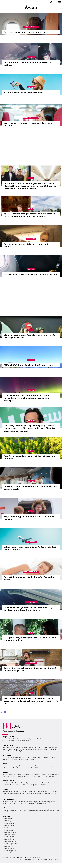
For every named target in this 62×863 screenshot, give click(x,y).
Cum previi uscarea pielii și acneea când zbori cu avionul (27, 245)
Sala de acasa (42, 785)
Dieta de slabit (7, 785)
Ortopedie (44, 776)
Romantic (12, 739)
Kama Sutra (50, 739)
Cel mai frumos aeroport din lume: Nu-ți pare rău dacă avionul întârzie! (30, 548)
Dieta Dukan (15, 783)
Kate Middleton (18, 747)
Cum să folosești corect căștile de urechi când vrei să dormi (29, 578)
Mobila (29, 802)
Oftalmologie (22, 776)
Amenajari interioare (20, 802)
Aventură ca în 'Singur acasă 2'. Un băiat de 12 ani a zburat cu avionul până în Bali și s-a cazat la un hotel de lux (31, 701)
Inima (14, 774)
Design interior (51, 802)
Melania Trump (53, 749)
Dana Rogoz (9, 749)
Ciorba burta (50, 793)
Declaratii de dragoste (22, 741)
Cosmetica (31, 239)
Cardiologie (14, 776)
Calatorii (31, 360)
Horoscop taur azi (8, 836)
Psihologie (20, 774)
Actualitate (6, 808)
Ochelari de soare (22, 768)
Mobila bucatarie (7, 802)
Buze (50, 757)
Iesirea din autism (34, 810)
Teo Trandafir (46, 747)
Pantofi (42, 766)
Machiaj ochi (6, 759)
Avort (29, 776)
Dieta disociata (16, 785)
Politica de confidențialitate (27, 859)
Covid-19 (5, 812)
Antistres (31, 87)
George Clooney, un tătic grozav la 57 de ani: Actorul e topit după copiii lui (30, 639)
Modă (4, 764)
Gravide (27, 803)
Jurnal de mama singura (16, 803)
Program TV (6, 751)
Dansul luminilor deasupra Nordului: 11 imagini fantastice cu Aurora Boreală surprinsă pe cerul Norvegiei (27, 398)
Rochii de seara (11, 766)
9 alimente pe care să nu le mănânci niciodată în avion (30, 274)
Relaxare (22, 783)
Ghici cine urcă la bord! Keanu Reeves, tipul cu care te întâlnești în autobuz (29, 336)
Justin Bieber (44, 749)
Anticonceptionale (53, 774)
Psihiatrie (51, 776)
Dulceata (39, 791)
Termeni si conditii (42, 859)
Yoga (27, 783)
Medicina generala (31, 27)
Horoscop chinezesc (8, 825)
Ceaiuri (10, 774)
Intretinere (32, 783)
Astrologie (5, 827)
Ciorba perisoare (33, 793)
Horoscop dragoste (8, 824)
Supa (34, 791)
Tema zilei (25, 810)
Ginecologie (27, 774)
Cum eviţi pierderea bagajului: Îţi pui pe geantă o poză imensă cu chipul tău (30, 669)
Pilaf (26, 793)
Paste (10, 791)
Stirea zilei (18, 810)
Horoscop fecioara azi (9, 834)
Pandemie (12, 812)
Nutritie (31, 269)
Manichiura (38, 757)
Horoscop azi (6, 822)
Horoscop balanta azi (9, 848)
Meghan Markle (7, 747)
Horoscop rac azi (7, 831)
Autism (43, 803)
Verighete (13, 768)
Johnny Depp (38, 747)
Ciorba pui (42, 793)
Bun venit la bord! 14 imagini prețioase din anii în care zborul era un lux (30, 487)
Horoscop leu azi (7, 846)
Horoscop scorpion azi (9, 839)
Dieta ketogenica (32, 785)
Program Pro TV (15, 751)
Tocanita (45, 791)
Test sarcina (6, 776)
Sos (22, 791)
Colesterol (44, 774)
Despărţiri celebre (46, 810)
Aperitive (10, 793)
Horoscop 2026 (7, 818)
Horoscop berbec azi (9, 850)
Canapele (35, 802)
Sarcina (4, 774)
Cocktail (51, 791)
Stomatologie (36, 774)
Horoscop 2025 (7, 820)
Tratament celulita (17, 759)
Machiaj (28, 757)
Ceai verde (34, 776)
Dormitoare (42, 802)
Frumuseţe (6, 755)
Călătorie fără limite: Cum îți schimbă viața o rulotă (29, 365)
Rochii (7, 757)
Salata (26, 791)
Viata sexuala (19, 739)
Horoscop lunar (7, 829)
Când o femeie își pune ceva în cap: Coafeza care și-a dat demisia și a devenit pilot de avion (29, 608)
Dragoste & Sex (8, 737)
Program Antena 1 (27, 751)
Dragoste (5, 739)
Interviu (11, 810)
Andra (26, 749)
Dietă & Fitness (8, 781)
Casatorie (40, 739)
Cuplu (30, 739)
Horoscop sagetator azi (9, 841)
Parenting (5, 803)
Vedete (31, 178)
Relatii (26, 739)
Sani (33, 757)
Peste (19, 791)
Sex (45, 739)
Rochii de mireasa (22, 766)
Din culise (31, 57)
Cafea (30, 791)
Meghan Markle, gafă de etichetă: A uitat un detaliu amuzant (29, 517)
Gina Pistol (36, 749)
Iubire (35, 739)
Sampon (45, 757)
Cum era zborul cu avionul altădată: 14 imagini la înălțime (27, 63)
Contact (57, 859)
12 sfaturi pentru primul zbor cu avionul (23, 92)
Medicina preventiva (31, 117)
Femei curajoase (35, 803)
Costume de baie (34, 766)
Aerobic (39, 783)
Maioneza (21, 793)
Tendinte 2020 (33, 768)
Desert (15, 793)
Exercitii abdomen (48, 783)
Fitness (8, 783)
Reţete (5, 789)
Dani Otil (16, 749)
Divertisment (31, 541)
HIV (39, 776)
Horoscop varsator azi (9, 843)
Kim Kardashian (28, 747)
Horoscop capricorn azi (9, 838)
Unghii (12, 757)
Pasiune (31, 451)
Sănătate (5, 772)
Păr (3, 757)
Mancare (5, 791)
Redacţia (51, 859)
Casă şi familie (8, 799)
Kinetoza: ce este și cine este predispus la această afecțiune (28, 124)
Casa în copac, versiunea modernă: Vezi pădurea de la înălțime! (30, 457)
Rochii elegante (50, 766)
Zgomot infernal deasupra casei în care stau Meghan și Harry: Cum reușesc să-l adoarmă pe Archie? (30, 215)
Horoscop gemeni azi (9, 832)
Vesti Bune (55, 810)
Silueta (24, 785)
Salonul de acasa (28, 759)
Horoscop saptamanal (9, 852)
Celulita (54, 757)
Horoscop (6, 816)
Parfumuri (17, 757)
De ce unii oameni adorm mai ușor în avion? (25, 32)
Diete (4, 783)
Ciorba (15, 791)
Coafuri (23, 757)
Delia (30, 749)
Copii (31, 693)
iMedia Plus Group (21, 857)
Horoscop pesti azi (8, 845)
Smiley (22, 749)
